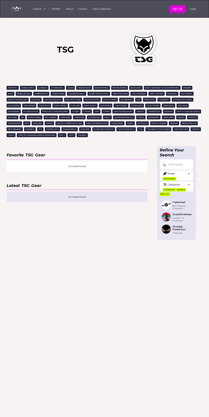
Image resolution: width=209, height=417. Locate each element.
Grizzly (140, 111)
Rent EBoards (14, 129)
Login (192, 8)
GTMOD (86, 111)
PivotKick (142, 123)
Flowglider (137, 105)
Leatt (107, 117)
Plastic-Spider (159, 123)
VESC (71, 135)
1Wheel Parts (27, 88)
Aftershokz (57, 88)
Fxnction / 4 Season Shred (55, 111)
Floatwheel (121, 105)
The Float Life (181, 129)
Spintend (85, 129)
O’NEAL (130, 123)
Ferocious (149, 99)
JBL (22, 117)
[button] (38, 9)
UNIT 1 (62, 135)
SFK (40, 129)
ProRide (174, 123)
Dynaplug (172, 94)
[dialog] (203, 410)
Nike (27, 123)
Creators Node (120, 94)
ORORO (49, 123)
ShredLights (52, 129)
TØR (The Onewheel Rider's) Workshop (36, 135)
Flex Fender (29, 105)
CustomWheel (139, 94)
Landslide (79, 117)
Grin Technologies (123, 111)
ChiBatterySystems (99, 94)
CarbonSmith (41, 94)
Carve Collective (101, 8)
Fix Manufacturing (182, 99)
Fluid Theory (153, 105)
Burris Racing (23, 94)
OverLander (117, 123)
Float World (60, 105)
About (69, 8)
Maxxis (181, 117)
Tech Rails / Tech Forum (158, 129)
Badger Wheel (101, 88)
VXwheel (82, 135)
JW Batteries (34, 117)
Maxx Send (168, 117)
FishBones (164, 99)
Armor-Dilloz (84, 88)
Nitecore (37, 123)
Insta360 (12, 117)
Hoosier (168, 111)
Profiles (56, 8)
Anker (70, 88)
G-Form (75, 111)
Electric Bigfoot (53, 99)
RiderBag (30, 129)
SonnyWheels (69, 129)
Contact (82, 8)
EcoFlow (35, 99)
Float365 (75, 105)
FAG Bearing (126, 99)
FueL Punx (182, 105)
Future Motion (31, 111)
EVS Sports (186, 94)
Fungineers (13, 111)
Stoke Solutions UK (104, 129)
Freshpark (168, 105)
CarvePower (58, 94)
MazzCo (192, 117)
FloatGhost (90, 105)
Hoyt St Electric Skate (188, 111)
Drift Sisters (156, 94)
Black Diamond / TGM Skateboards (162, 88)
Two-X (11, 135)
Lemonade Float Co (124, 117)
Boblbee (187, 88)
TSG (140, 129)
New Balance (14, 123)
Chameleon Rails (76, 94)
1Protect (12, 88)
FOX (138, 99)
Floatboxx (105, 105)
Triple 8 (195, 129)
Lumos (141, 117)
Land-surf (65, 117)
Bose (10, 94)
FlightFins (44, 105)
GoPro (106, 111)
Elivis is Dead (110, 99)
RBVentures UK (189, 123)
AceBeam (43, 88)
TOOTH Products (126, 129)
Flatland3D (13, 105)
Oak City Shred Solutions (69, 123)
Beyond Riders (119, 88)
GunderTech (154, 111)
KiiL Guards (50, 117)
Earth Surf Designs (17, 99)
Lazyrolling (94, 117)
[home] (17, 9)
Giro (97, 111)
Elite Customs (92, 99)
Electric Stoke (73, 99)
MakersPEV (153, 117)
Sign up (177, 8)
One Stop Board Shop (96, 123)
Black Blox (136, 88)
